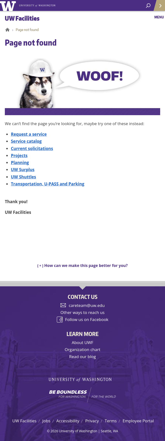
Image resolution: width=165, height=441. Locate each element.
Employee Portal (138, 421)
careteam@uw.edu (87, 305)
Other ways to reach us (82, 312)
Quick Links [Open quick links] (157, 7)
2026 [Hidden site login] (54, 431)
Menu (159, 17)
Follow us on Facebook (86, 319)
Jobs (46, 421)
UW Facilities (24, 421)
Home (7, 30)
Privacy (92, 421)
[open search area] (148, 5)
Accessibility (67, 421)
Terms (111, 421)
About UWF (82, 342)
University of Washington (9, 5)
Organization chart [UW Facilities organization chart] (82, 349)
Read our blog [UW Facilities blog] (82, 356)
